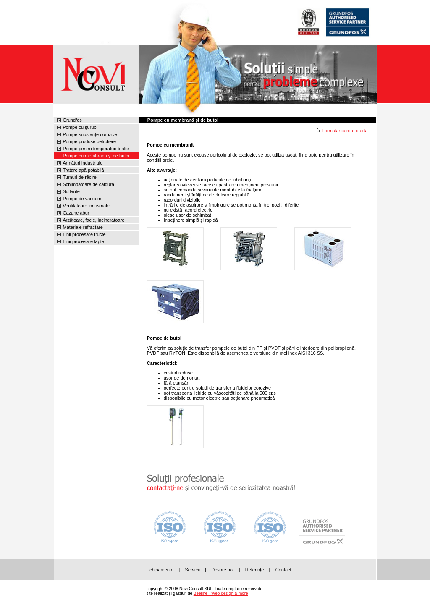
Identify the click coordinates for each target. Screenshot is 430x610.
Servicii (192, 569)
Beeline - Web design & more (221, 593)
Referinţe (254, 569)
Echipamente (160, 569)
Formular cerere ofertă (344, 130)
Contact (283, 569)
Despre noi (222, 569)
